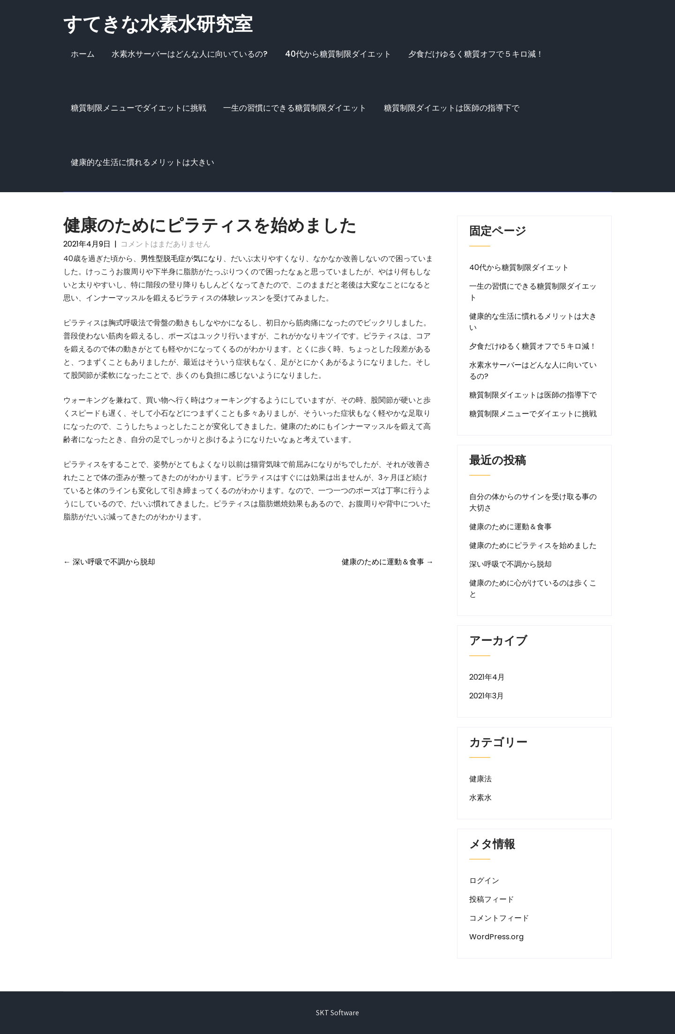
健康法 (480, 778)
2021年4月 (487, 677)
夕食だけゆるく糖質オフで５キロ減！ (476, 54)
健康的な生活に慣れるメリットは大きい (142, 162)
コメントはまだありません (165, 244)
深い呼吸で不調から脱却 (109, 561)
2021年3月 (486, 695)
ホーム (83, 54)
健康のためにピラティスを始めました (533, 545)
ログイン (484, 880)
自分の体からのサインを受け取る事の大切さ (533, 502)
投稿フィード (491, 899)
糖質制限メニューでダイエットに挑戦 (138, 107)
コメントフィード (499, 918)
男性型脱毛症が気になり (182, 258)
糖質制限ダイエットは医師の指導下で (451, 107)
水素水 (480, 797)
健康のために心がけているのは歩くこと (533, 588)
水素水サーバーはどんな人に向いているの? (190, 54)
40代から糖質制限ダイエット (338, 54)
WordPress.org (496, 936)
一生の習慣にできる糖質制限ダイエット (295, 107)
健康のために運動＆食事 (388, 561)
